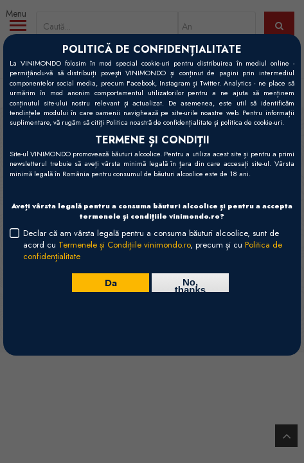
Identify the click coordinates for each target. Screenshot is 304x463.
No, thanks (190, 284)
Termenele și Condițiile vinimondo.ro (124, 245)
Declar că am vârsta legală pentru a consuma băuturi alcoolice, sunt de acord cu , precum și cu (152, 245)
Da (111, 283)
